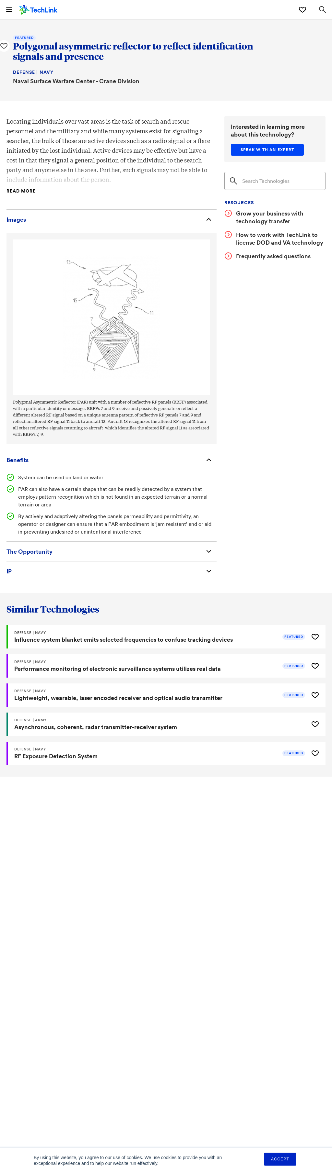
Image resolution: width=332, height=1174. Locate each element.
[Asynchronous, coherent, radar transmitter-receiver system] (157, 724)
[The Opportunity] (111, 551)
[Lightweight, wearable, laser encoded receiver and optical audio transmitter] (157, 695)
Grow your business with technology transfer (269, 217)
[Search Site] (322, 9)
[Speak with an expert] (267, 150)
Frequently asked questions (273, 256)
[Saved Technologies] (302, 10)
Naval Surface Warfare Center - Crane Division (76, 81)
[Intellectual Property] (111, 571)
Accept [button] (280, 1159)
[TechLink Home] (38, 9)
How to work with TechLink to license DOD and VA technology (279, 238)
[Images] (111, 219)
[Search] (275, 181)
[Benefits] (111, 460)
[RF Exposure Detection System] (157, 753)
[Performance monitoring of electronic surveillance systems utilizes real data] (157, 666)
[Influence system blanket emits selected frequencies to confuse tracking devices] (157, 636)
